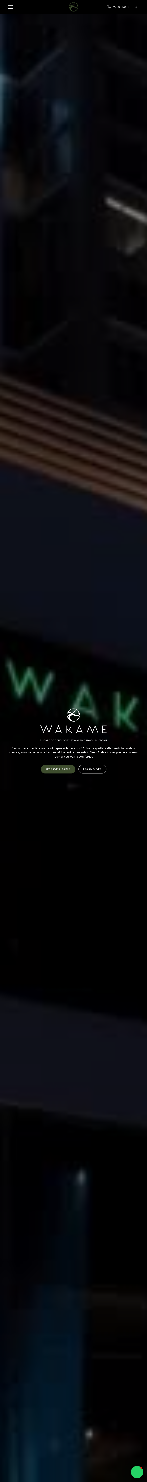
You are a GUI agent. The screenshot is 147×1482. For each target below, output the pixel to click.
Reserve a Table (58, 769)
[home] (73, 6)
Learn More (92, 769)
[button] (36, 6)
